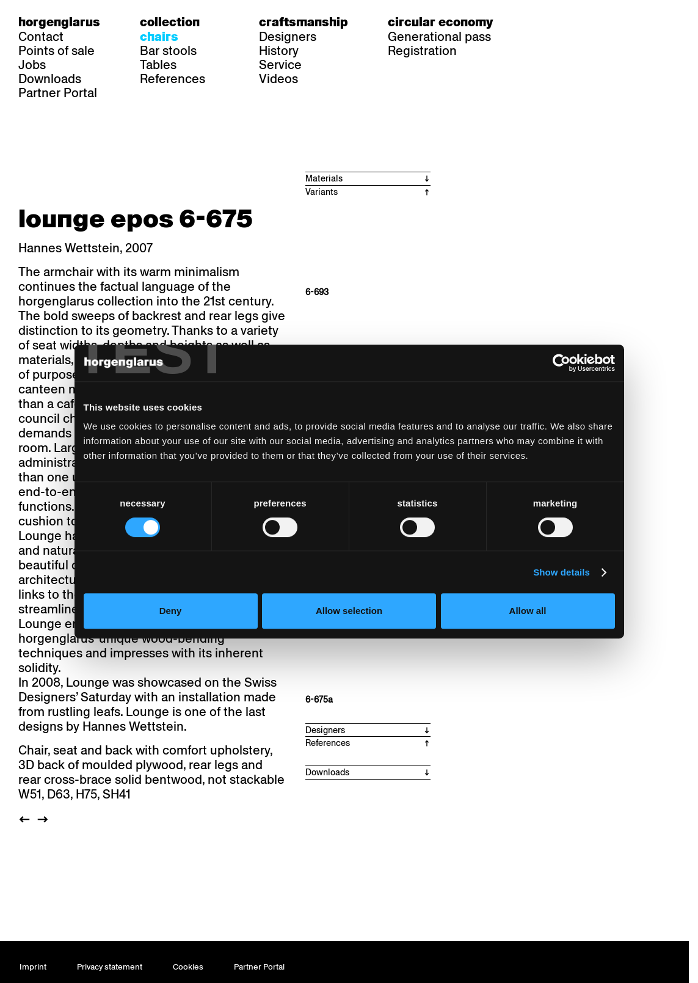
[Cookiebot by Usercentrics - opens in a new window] (561, 363)
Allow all (528, 610)
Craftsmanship (303, 22)
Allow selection (349, 610)
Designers (287, 37)
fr (563, 22)
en (587, 22)
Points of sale (56, 51)
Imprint (33, 967)
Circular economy (440, 22)
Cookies (188, 967)
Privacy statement (109, 967)
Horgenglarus (59, 22)
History (279, 51)
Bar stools (168, 51)
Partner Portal (57, 93)
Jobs (32, 65)
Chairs (159, 37)
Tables (158, 65)
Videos (278, 79)
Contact (41, 37)
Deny (170, 610)
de (540, 22)
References (172, 79)
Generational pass (439, 37)
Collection (170, 22)
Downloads (49, 79)
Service (280, 65)
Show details (561, 572)
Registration (422, 51)
